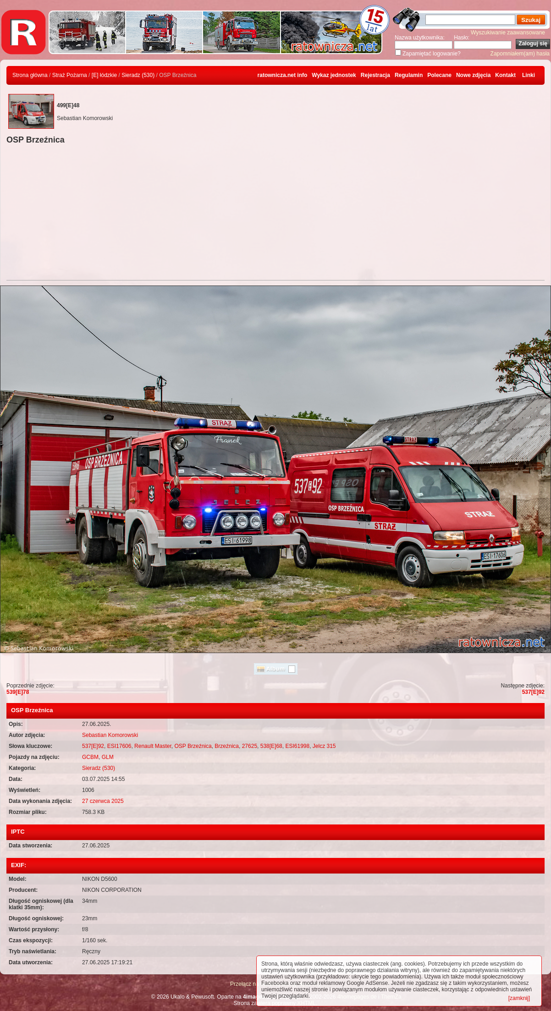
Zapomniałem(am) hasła (520, 53)
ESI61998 (297, 746)
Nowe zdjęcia (473, 75)
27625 (249, 746)
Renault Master (152, 746)
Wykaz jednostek (334, 75)
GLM (108, 757)
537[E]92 (533, 692)
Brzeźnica (227, 746)
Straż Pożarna (69, 75)
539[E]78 (17, 692)
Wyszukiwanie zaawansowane (508, 32)
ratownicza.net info (283, 75)
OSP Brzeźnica (193, 746)
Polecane (439, 75)
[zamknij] (519, 998)
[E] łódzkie (104, 75)
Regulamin (409, 75)
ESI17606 (119, 746)
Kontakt (505, 75)
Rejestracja (375, 75)
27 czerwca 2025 (103, 801)
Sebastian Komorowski (110, 735)
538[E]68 (271, 746)
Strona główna (30, 75)
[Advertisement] (275, 213)
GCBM (90, 757)
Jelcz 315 (324, 746)
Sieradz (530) (137, 75)
